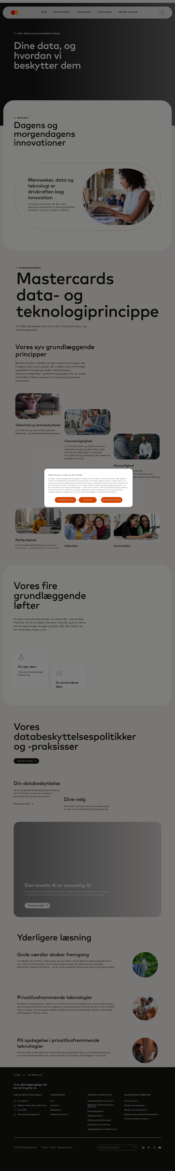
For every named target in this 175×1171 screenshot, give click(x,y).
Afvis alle (87, 500)
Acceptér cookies (65, 500)
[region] (88, 487)
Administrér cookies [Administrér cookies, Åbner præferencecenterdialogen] (112, 500)
